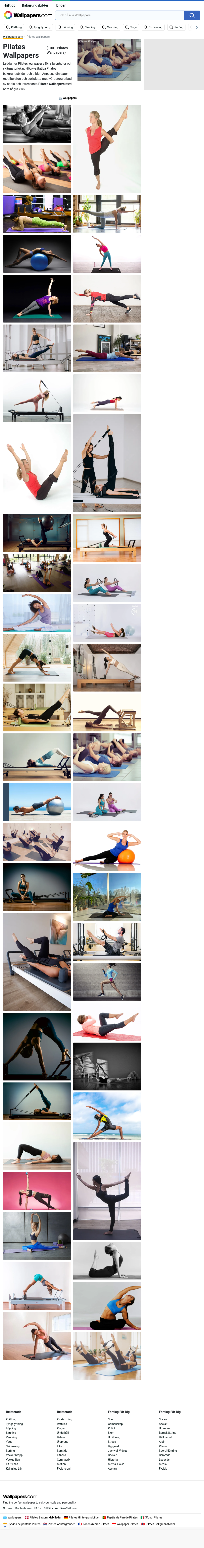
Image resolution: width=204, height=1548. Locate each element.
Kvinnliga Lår (14, 1468)
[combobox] (119, 15)
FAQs (37, 1508)
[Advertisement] (174, 64)
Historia (113, 1459)
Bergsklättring (167, 1432)
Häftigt (9, 5)
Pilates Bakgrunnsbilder (160, 1524)
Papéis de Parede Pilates (122, 1517)
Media (163, 1464)
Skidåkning (13, 1446)
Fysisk (163, 1468)
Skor (111, 1432)
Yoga (9, 1441)
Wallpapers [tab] (68, 98)
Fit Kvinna (12, 1464)
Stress (112, 1441)
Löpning (11, 1428)
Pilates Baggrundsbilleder (45, 1517)
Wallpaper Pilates (127, 1524)
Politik (112, 1428)
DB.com (51, 1508)
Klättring (11, 1419)
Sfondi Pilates (153, 1517)
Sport (111, 1419)
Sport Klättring (168, 1450)
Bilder (61, 5)
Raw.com (69, 1508)
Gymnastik (63, 1459)
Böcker (112, 1455)
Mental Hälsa (116, 1464)
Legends (164, 1459)
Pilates (163, 1446)
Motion (61, 1464)
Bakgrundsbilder (35, 5)
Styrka (163, 1419)
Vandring (11, 1437)
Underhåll (63, 1432)
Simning (11, 1432)
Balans (61, 1437)
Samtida (62, 1450)
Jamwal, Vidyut (117, 1450)
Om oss (8, 1508)
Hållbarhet (165, 1437)
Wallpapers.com (13, 36)
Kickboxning (64, 1419)
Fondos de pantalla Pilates (24, 1524)
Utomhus (164, 1428)
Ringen (61, 1428)
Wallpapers (15, 1517)
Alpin (162, 1441)
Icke (59, 1446)
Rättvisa (62, 1424)
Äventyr (112, 1468)
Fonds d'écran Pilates (96, 1524)
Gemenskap (115, 1424)
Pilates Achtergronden (61, 1524)
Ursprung (62, 1441)
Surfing (10, 1450)
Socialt (163, 1424)
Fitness (61, 1455)
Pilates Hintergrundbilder (84, 1517)
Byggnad (113, 1446)
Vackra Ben (13, 1459)
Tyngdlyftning (14, 1424)
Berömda (164, 1455)
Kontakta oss (23, 1508)
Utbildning (114, 1437)
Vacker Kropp (14, 1455)
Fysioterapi (64, 1468)
